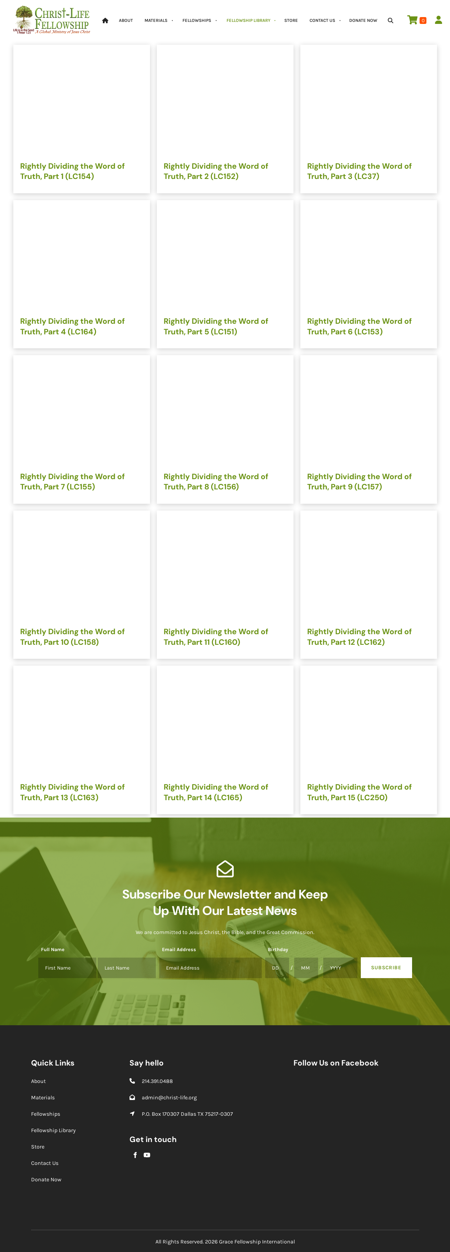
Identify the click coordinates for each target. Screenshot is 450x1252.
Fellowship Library (248, 20)
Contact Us (322, 20)
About (126, 20)
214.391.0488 (157, 1081)
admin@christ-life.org (169, 1097)
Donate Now (363, 20)
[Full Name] (67, 968)
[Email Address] (210, 968)
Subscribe (386, 967)
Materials (156, 20)
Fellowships (196, 20)
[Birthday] (277, 968)
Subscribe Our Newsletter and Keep (225, 894)
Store (291, 20)
